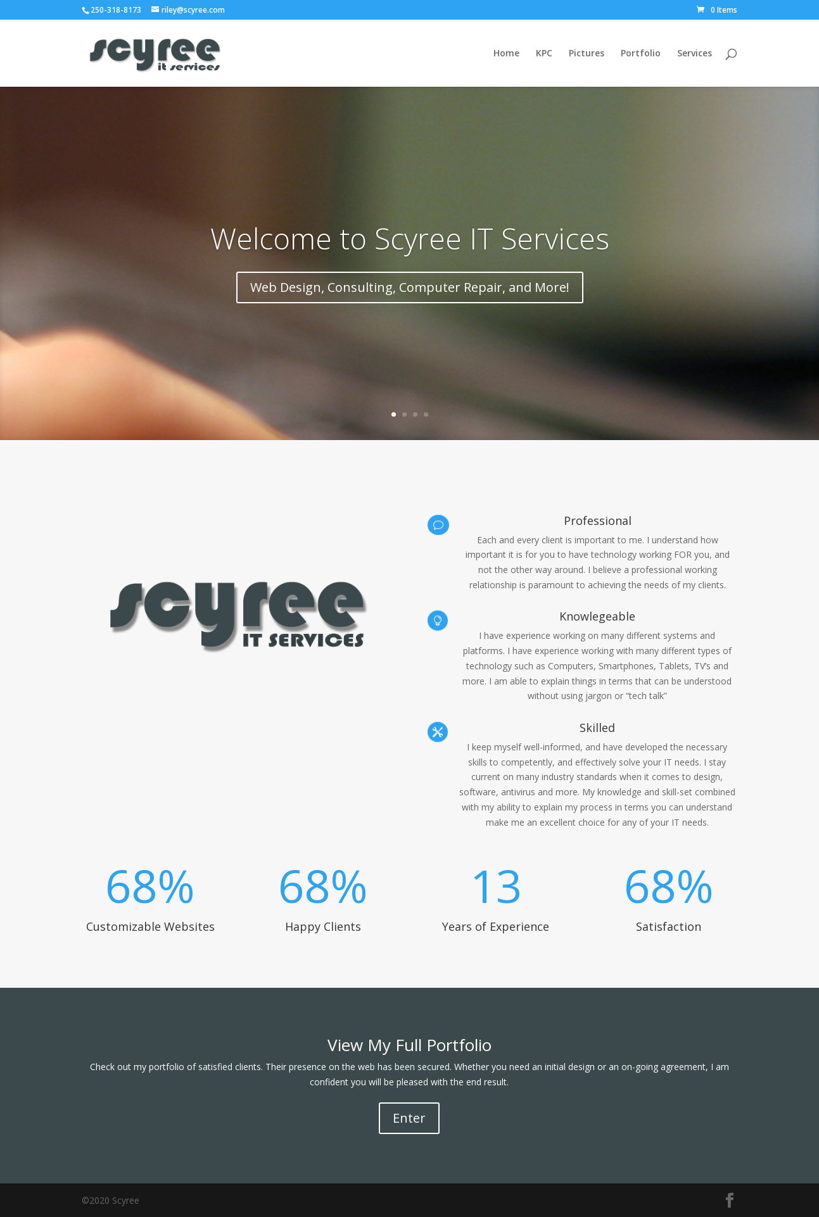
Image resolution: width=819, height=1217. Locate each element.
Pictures (586, 54)
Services (694, 54)
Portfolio (641, 54)
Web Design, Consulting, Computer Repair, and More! (409, 287)
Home (506, 54)
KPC (544, 54)
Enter (409, 1117)
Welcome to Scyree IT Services (409, 238)
